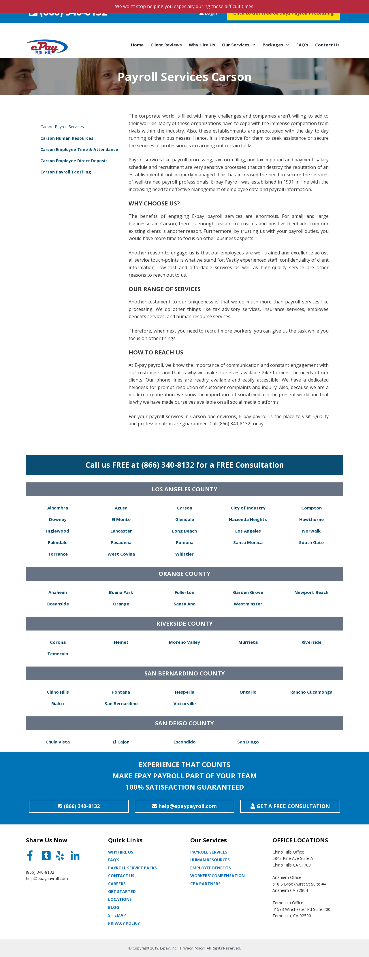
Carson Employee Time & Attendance (79, 149)
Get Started (122, 891)
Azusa (121, 508)
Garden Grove (248, 592)
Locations (120, 899)
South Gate (311, 542)
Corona (58, 642)
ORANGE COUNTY (184, 573)
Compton (311, 508)
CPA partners (205, 883)
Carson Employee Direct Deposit (73, 160)
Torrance (58, 554)
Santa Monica (248, 542)
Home (137, 45)
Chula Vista (58, 742)
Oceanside (57, 604)
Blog (113, 907)
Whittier (184, 554)
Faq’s (113, 859)
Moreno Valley (184, 642)
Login (208, 24)
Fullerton (184, 592)
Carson (184, 508)
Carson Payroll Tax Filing (65, 172)
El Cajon (121, 742)
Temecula (57, 653)
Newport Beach (311, 592)
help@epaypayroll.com (47, 878)
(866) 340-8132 (68, 23)
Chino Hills (58, 692)
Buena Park (121, 592)
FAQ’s (302, 45)
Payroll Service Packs (132, 868)
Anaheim (57, 592)
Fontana (121, 692)
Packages (278, 44)
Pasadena (121, 542)
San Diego (248, 742)
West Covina (121, 554)
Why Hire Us (202, 45)
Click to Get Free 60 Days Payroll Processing (283, 24)
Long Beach (184, 531)
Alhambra (57, 508)
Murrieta (248, 642)
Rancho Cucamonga (311, 692)
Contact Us (327, 45)
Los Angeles (248, 531)
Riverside (311, 642)
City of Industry (248, 508)
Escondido (185, 742)
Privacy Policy (124, 923)
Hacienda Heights (248, 519)
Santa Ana (184, 604)
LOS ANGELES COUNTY (184, 489)
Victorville (185, 703)
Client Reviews (166, 45)
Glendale (184, 519)
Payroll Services (208, 852)
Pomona (184, 542)
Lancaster (121, 531)
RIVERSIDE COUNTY (184, 623)
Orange (121, 604)
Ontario (248, 692)
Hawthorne (311, 519)
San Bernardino (121, 703)
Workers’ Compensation (217, 875)
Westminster (248, 604)
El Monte (121, 519)
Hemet (121, 642)
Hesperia (184, 692)
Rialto (57, 703)
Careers (117, 883)
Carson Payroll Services (62, 126)
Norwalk (311, 531)
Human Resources (210, 859)
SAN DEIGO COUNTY (184, 723)
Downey (58, 519)
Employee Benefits (210, 868)
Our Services (240, 44)
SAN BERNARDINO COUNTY (184, 673)
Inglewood (57, 531)
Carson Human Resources (66, 138)
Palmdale (57, 542)
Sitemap (117, 915)
